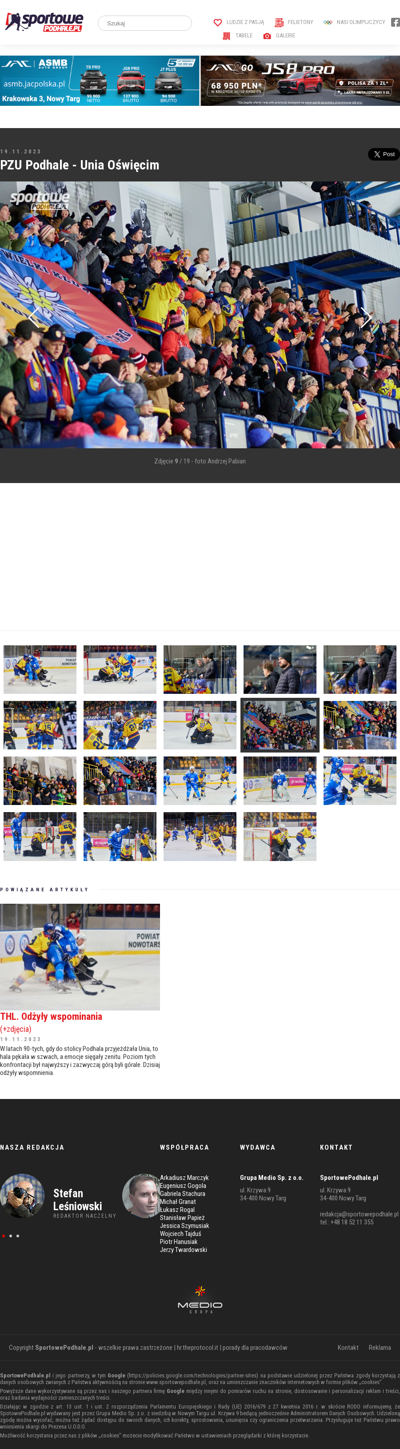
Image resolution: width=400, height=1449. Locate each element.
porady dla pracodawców (255, 1348)
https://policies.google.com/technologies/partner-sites (192, 1375)
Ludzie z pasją (238, 22)
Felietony (294, 22)
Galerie (279, 35)
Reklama (380, 1348)
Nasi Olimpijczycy (354, 22)
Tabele (237, 35)
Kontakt (348, 1348)
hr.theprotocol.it (197, 1348)
